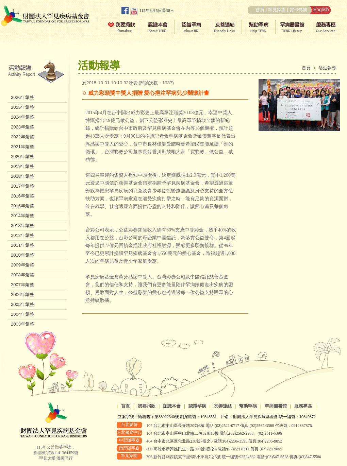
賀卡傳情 (298, 9)
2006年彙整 (22, 294)
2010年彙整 (22, 255)
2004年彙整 (22, 314)
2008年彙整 (22, 274)
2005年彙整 (22, 304)
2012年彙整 (22, 235)
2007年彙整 (22, 284)
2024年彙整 (22, 117)
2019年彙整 (22, 166)
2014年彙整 (22, 215)
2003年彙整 (22, 324)
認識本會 (172, 406)
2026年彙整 (22, 97)
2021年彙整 (22, 146)
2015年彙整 (22, 205)
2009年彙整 (22, 264)
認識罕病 (197, 406)
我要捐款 (146, 406)
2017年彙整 (22, 186)
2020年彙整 (22, 156)
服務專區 (303, 406)
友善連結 (223, 406)
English (321, 9)
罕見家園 (277, 9)
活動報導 (327, 67)
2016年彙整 (22, 196)
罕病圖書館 (276, 406)
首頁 (259, 9)
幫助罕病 (248, 406)
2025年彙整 (22, 107)
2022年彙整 (22, 136)
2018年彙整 (22, 176)
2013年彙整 (22, 225)
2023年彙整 (22, 127)
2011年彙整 (22, 245)
